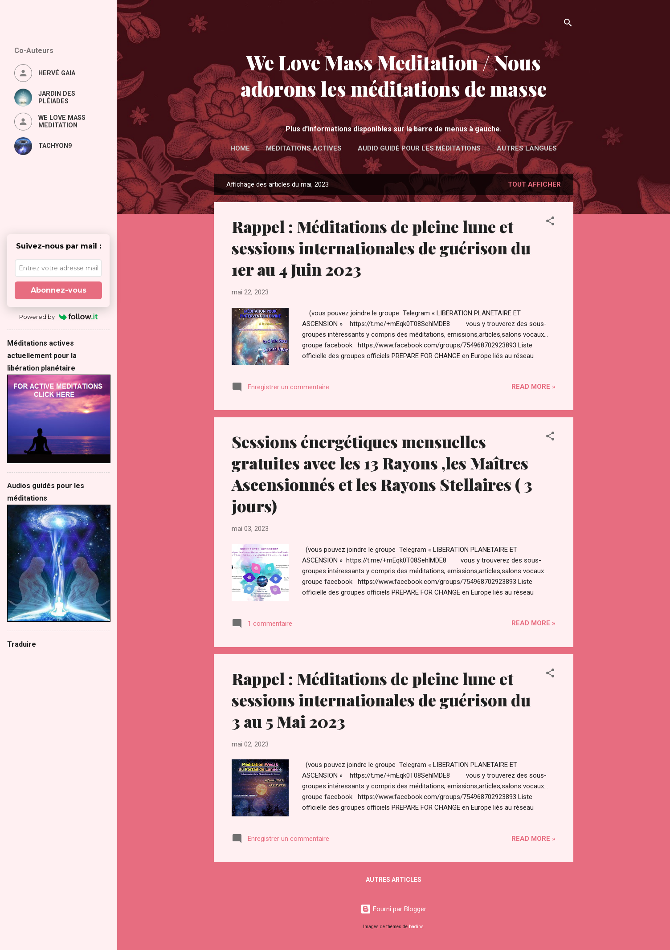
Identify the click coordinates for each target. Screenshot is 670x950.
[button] (550, 222)
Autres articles (393, 879)
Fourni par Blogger (393, 909)
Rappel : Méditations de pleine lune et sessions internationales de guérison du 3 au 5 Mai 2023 (381, 700)
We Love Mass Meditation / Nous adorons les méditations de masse (394, 75)
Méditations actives (304, 148)
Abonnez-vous (58, 290)
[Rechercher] (568, 24)
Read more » (533, 387)
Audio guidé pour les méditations (419, 148)
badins (416, 927)
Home (240, 148)
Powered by (58, 316)
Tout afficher (534, 184)
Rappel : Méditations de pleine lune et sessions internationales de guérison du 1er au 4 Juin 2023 (381, 248)
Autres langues (527, 148)
